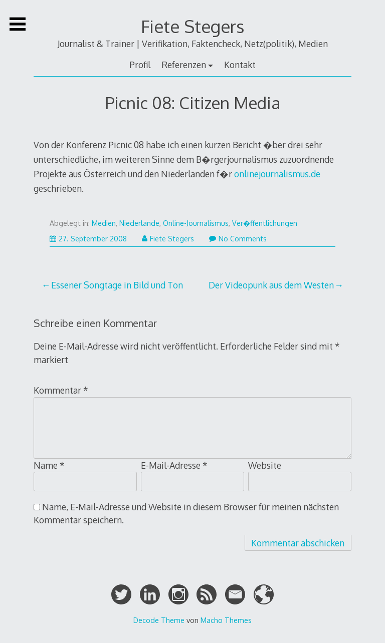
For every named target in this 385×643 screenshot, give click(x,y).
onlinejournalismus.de (277, 173)
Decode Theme (158, 619)
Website (264, 465)
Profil (139, 64)
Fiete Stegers (192, 26)
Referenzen (183, 64)
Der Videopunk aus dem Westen (271, 284)
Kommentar (61, 390)
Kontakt (240, 64)
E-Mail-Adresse (174, 465)
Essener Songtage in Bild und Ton (117, 284)
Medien (104, 223)
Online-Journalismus (196, 223)
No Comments (238, 238)
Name (49, 465)
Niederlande (139, 223)
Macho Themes (226, 619)
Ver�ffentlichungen (264, 223)
